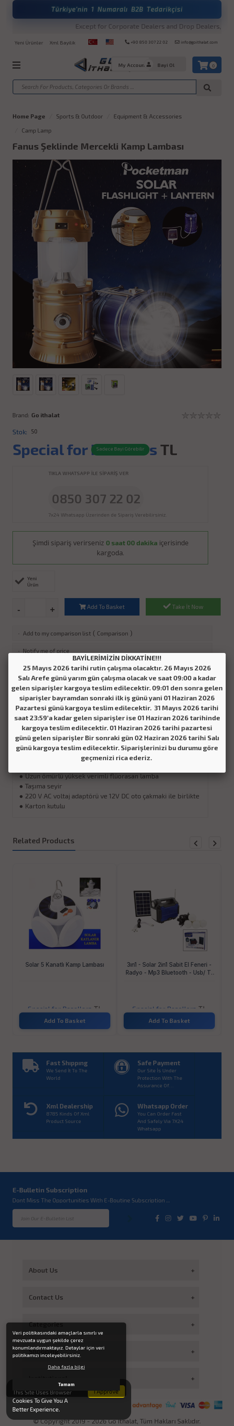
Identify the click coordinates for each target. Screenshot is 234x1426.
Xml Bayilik (62, 42)
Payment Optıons (65, 723)
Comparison (112, 633)
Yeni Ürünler (29, 42)
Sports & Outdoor (79, 116)
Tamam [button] (66, 1384)
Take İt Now (183, 606)
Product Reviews (169, 723)
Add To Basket (102, 606)
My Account (132, 65)
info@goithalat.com (196, 41)
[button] (215, 842)
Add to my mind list (48, 668)
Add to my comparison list (57, 633)
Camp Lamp (37, 130)
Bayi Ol (165, 65)
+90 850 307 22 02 (146, 41)
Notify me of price (46, 650)
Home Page (28, 116)
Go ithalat (45, 415)
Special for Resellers (84, 449)
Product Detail (117, 703)
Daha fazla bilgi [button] (66, 1366)
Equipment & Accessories (148, 116)
